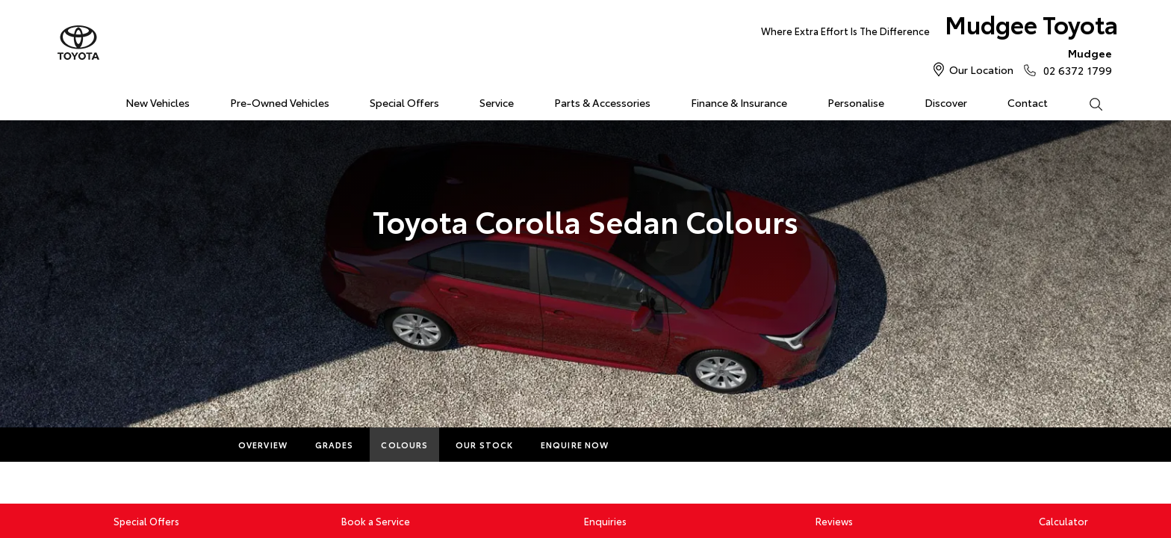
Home (65, 100)
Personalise (855, 102)
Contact (1027, 102)
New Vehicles (157, 102)
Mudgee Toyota (939, 27)
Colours (404, 445)
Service (496, 102)
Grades (334, 445)
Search (1086, 103)
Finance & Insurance (739, 102)
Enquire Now (575, 445)
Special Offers (404, 102)
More (650, 444)
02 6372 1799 (1074, 61)
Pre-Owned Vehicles (279, 102)
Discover (946, 102)
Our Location (981, 69)
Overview (263, 445)
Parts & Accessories (602, 102)
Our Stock (484, 445)
